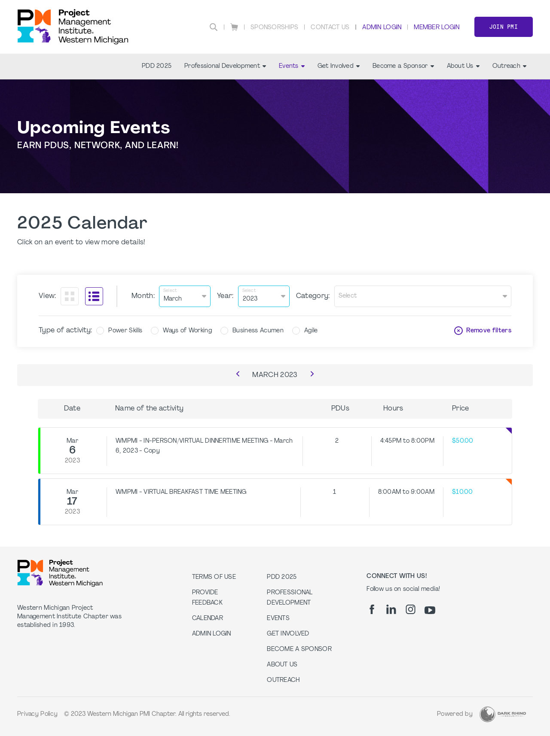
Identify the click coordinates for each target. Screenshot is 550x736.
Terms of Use (214, 577)
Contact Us (330, 27)
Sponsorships (274, 27)
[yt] (430, 610)
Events (292, 66)
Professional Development (225, 66)
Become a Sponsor (403, 66)
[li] (391, 609)
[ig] (410, 609)
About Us (463, 66)
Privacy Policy (37, 714)
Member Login (436, 27)
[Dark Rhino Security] (503, 714)
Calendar (207, 618)
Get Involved (339, 66)
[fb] (372, 609)
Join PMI (503, 27)
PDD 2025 (156, 66)
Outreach (509, 66)
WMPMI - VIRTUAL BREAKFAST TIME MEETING (181, 492)
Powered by (455, 714)
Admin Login (381, 27)
